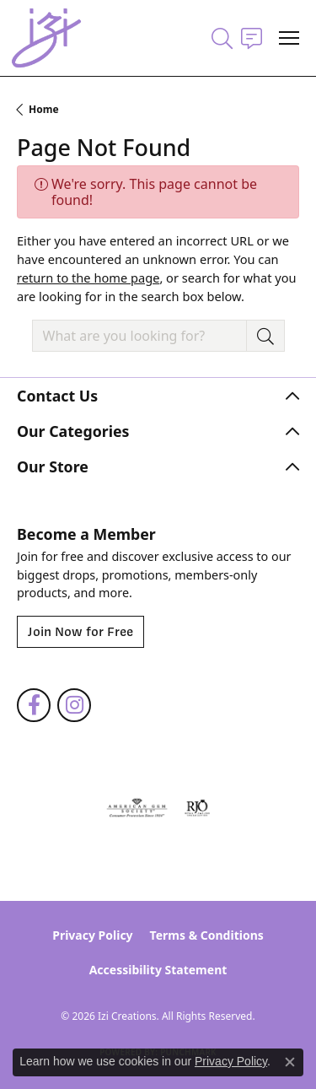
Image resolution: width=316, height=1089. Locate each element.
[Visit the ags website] (137, 808)
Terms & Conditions (207, 935)
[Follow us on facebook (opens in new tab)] (34, 705)
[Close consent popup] (290, 1062)
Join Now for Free (80, 631)
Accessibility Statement (158, 970)
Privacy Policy (92, 935)
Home (44, 109)
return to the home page (88, 277)
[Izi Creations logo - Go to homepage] (46, 38)
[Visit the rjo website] (197, 808)
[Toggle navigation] (289, 38)
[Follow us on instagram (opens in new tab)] (74, 705)
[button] (222, 38)
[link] (251, 38)
